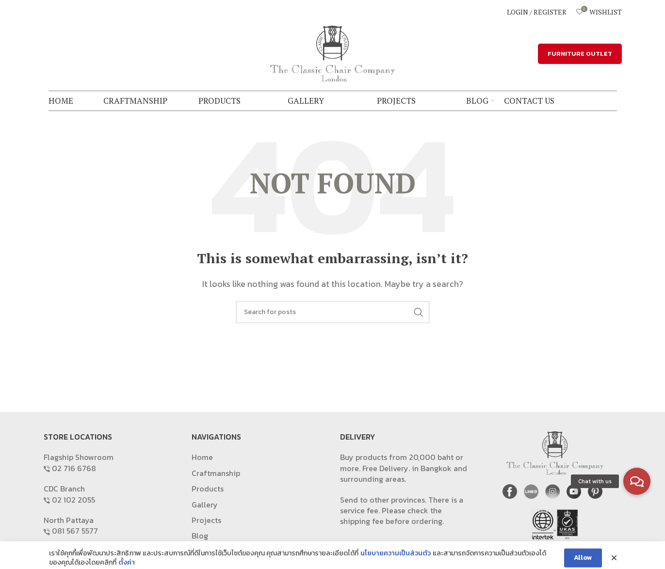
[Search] (333, 312)
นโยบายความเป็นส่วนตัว (395, 563)
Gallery (205, 504)
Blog (200, 535)
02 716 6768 (74, 468)
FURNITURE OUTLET (580, 53)
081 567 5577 (75, 531)
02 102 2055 (73, 500)
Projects (206, 520)
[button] (636, 481)
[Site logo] (332, 52)
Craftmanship (216, 473)
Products (208, 488)
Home (202, 457)
